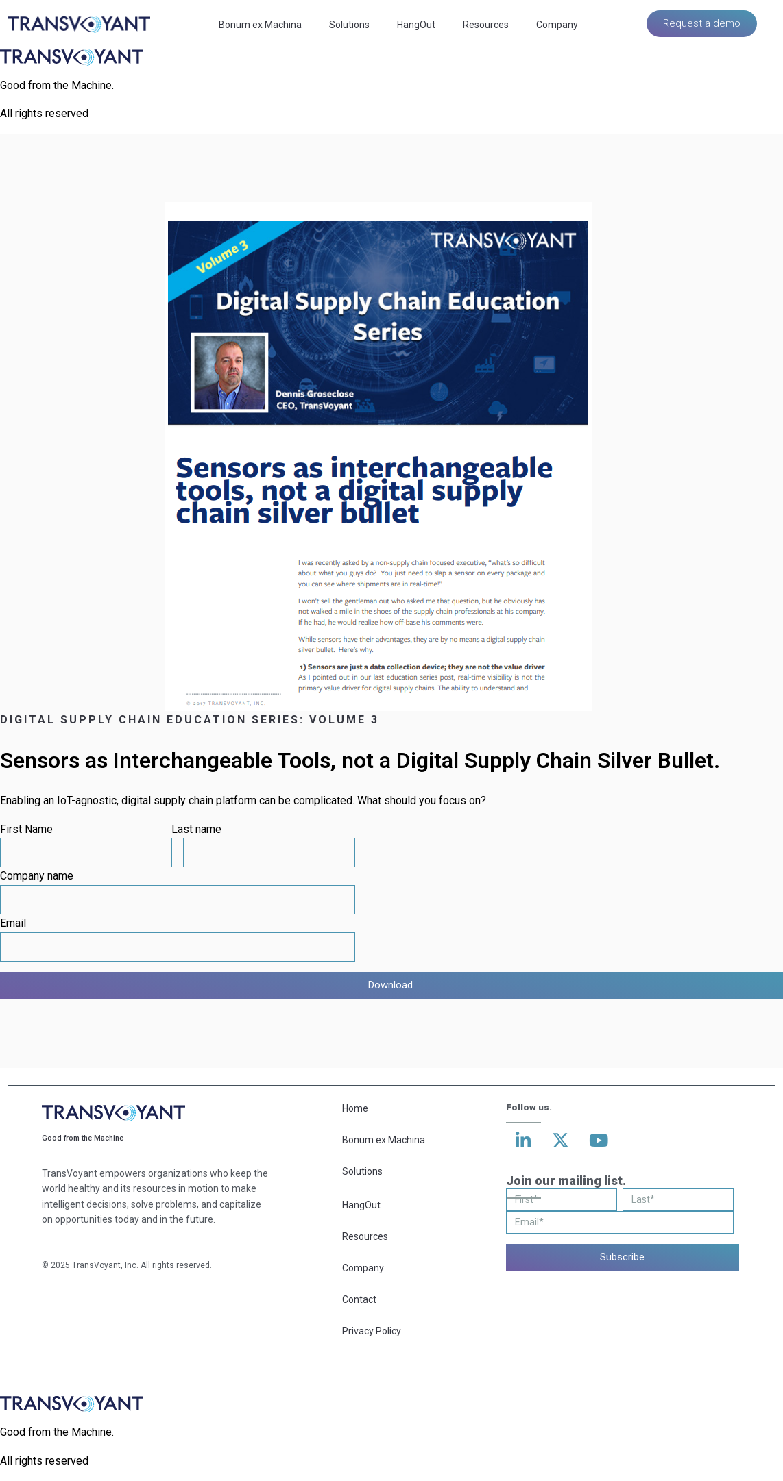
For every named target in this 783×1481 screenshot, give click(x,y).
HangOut (416, 24)
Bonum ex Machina (260, 24)
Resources (486, 24)
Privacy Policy (371, 1331)
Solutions (349, 24)
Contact (359, 1299)
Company (557, 24)
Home (355, 1108)
